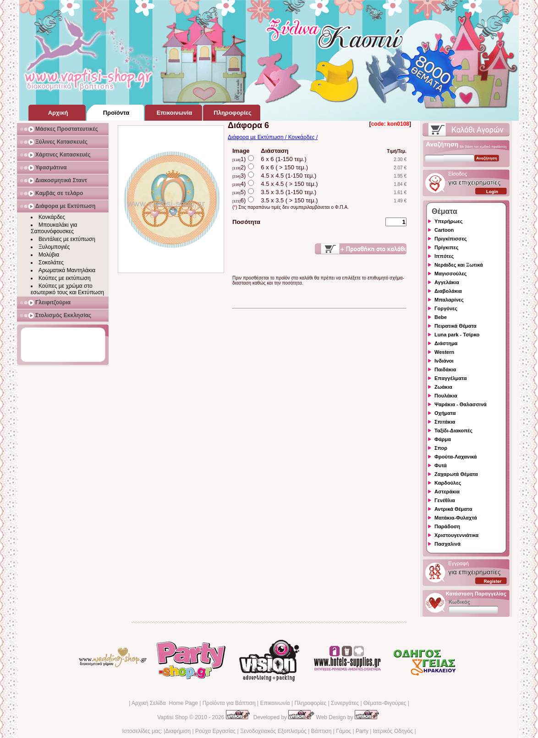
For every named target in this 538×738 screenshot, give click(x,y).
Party (362, 731)
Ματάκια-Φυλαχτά (455, 517)
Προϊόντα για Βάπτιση (229, 703)
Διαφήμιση (178, 731)
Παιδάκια (445, 369)
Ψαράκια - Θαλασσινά (460, 404)
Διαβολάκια (448, 291)
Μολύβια (48, 255)
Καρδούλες (447, 483)
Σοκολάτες (51, 262)
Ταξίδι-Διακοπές (453, 430)
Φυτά (440, 465)
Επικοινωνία (275, 703)
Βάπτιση (321, 731)
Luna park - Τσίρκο (456, 334)
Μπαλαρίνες (449, 299)
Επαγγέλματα (450, 378)
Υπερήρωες (448, 221)
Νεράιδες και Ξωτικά (458, 265)
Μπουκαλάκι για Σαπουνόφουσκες (54, 228)
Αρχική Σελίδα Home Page (165, 703)
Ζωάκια (443, 387)
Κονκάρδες (51, 217)
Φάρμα (442, 439)
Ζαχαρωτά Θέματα (456, 474)
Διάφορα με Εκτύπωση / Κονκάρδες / (273, 137)
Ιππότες (444, 256)
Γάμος (343, 731)
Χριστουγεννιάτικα (456, 535)
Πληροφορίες (310, 703)
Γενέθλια (444, 500)
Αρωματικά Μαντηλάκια (66, 270)
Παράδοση (447, 526)
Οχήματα (445, 413)
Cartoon (444, 230)
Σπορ (440, 448)
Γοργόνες (445, 308)
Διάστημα (445, 343)
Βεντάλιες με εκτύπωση (66, 239)
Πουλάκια (445, 395)
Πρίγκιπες (446, 247)
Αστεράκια (447, 491)
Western (444, 352)
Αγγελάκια (446, 282)
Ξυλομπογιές (54, 247)
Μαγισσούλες (450, 273)
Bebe (440, 317)
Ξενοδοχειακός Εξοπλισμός (273, 731)
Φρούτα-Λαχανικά (455, 456)
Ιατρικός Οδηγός (393, 731)
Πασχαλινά (447, 544)
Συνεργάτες (345, 703)
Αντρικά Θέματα (453, 509)
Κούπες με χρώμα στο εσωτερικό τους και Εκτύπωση (67, 289)
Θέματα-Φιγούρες (384, 703)
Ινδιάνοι (444, 360)
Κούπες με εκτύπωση (64, 278)
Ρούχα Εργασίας (215, 731)
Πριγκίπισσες (450, 238)
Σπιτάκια (444, 422)
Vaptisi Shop (172, 717)
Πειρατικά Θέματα (455, 326)
